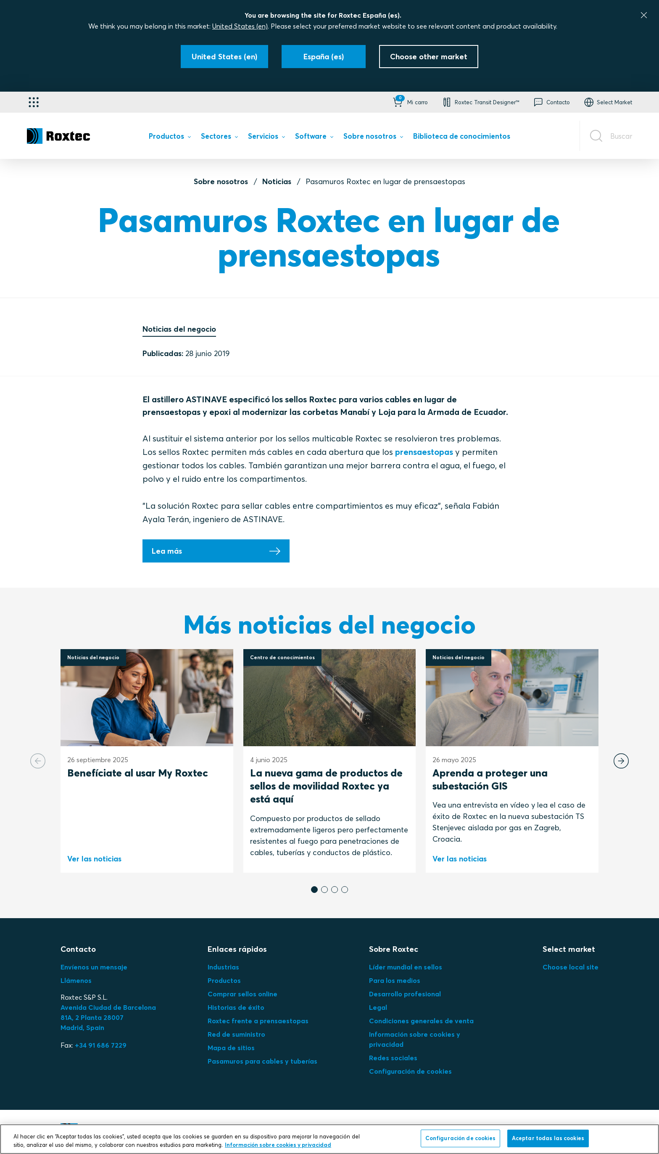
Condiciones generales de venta (421, 1021)
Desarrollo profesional (405, 994)
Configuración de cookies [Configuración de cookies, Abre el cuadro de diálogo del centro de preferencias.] (460, 1138)
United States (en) (240, 26)
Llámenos (76, 980)
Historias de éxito (236, 1007)
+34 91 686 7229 (101, 1045)
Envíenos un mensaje (94, 967)
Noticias (276, 181)
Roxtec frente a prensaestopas (258, 1021)
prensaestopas (424, 451)
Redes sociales (393, 1058)
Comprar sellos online (242, 994)
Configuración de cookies (410, 1071)
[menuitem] (169, 138)
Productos (224, 980)
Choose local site (570, 967)
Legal (378, 1007)
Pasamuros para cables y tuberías (262, 1061)
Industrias (223, 967)
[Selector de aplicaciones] (33, 102)
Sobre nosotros (221, 181)
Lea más (167, 551)
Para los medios (394, 980)
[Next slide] (621, 760)
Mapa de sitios (231, 1047)
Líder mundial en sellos (405, 967)
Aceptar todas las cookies (548, 1138)
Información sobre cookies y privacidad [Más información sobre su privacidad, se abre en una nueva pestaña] (278, 1144)
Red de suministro (236, 1034)
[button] (409, 102)
